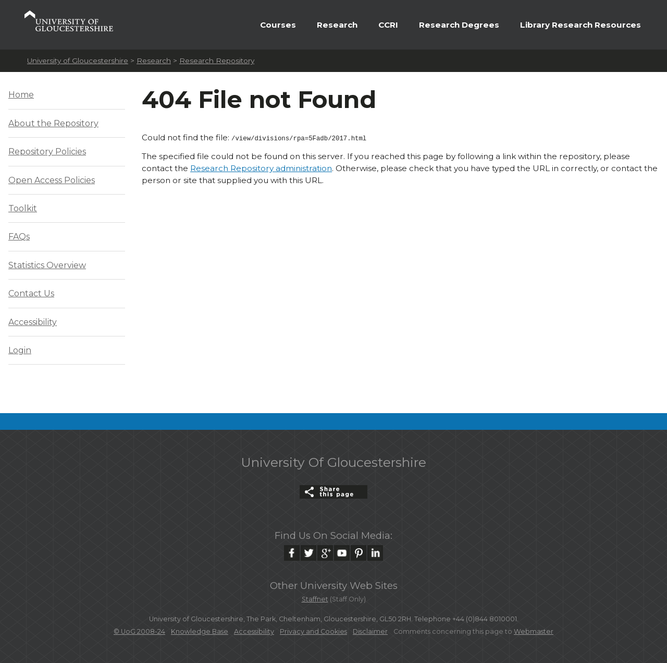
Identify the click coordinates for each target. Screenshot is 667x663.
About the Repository (53, 123)
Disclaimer (370, 631)
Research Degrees (459, 25)
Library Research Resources (580, 25)
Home (21, 95)
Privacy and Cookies (313, 631)
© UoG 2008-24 (139, 631)
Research (337, 25)
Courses (278, 25)
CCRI (388, 25)
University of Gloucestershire (77, 60)
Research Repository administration (261, 167)
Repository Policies (47, 151)
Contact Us (31, 293)
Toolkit (22, 208)
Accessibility (32, 322)
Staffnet (315, 599)
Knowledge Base (199, 631)
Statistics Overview (47, 265)
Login (19, 350)
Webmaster (533, 631)
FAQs (19, 237)
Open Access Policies (51, 180)
